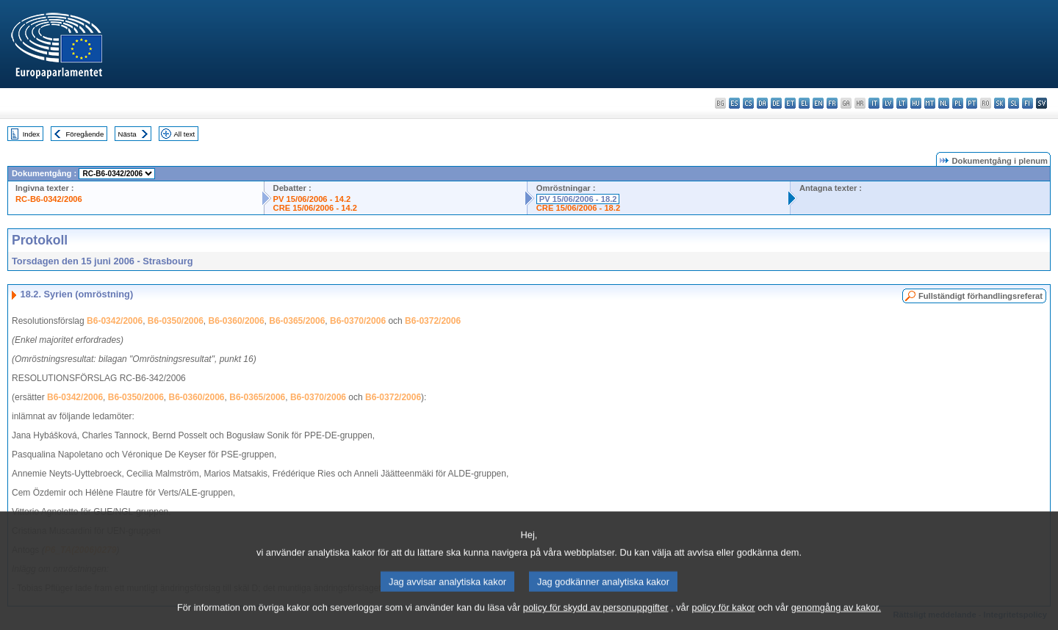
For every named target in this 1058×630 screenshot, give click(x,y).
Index (31, 134)
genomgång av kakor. (836, 617)
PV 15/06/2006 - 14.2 (312, 199)
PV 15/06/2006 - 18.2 (578, 199)
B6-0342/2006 (115, 321)
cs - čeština (748, 103)
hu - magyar (915, 103)
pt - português (971, 103)
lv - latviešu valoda (887, 103)
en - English (818, 103)
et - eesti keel (790, 103)
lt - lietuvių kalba (901, 103)
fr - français (832, 103)
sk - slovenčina (999, 103)
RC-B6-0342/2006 (48, 199)
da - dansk (762, 103)
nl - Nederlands (943, 103)
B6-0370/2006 (358, 321)
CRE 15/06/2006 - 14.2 (315, 207)
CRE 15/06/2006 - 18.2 (578, 207)
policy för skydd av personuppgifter (596, 617)
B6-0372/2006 (433, 321)
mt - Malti (929, 103)
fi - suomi (1027, 103)
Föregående (85, 134)
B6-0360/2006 (236, 321)
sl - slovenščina (1013, 103)
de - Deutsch (776, 103)
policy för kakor (723, 617)
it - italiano (873, 103)
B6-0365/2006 (297, 321)
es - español (734, 103)
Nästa (127, 134)
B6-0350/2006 (176, 321)
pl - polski (957, 103)
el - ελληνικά (804, 103)
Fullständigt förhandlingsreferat (980, 296)
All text (184, 134)
